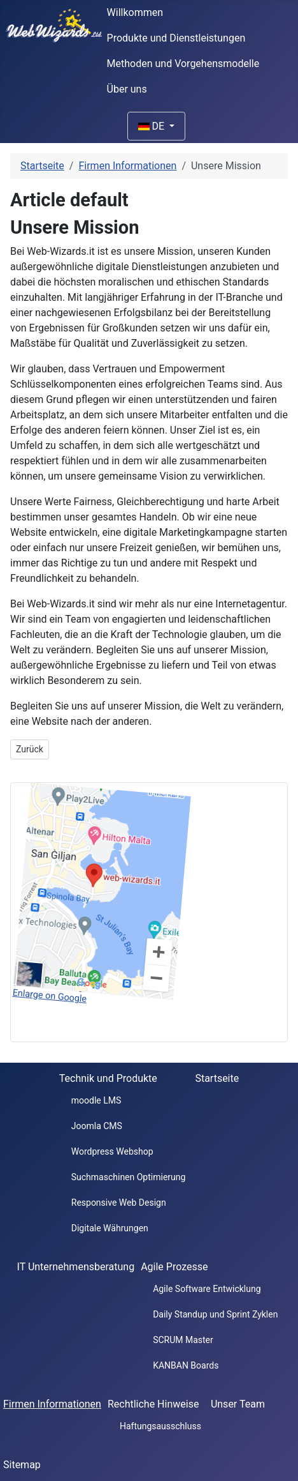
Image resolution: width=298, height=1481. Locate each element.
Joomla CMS (96, 1126)
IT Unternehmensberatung (76, 1267)
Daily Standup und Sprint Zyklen (215, 1314)
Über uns (127, 89)
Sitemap (22, 1465)
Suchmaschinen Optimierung (128, 1177)
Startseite (217, 1078)
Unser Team (238, 1404)
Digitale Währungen (109, 1228)
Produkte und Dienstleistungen (176, 38)
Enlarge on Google (49, 996)
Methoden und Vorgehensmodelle (183, 63)
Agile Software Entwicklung (206, 1289)
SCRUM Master (183, 1340)
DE (152, 126)
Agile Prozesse (174, 1267)
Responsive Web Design (118, 1202)
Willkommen (135, 12)
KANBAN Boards (185, 1365)
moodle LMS (96, 1100)
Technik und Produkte (108, 1078)
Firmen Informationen (52, 1404)
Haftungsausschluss (160, 1426)
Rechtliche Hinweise (153, 1404)
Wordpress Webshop (112, 1151)
